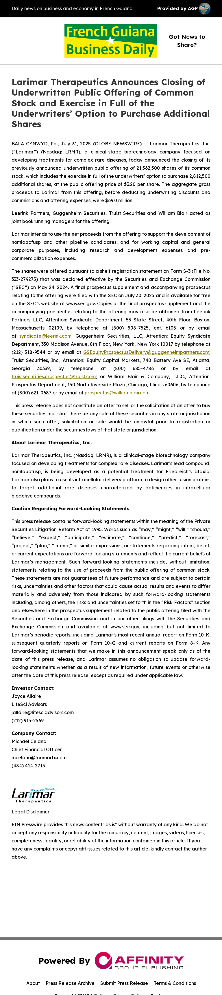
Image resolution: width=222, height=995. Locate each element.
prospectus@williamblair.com (117, 393)
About (33, 983)
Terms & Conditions (175, 983)
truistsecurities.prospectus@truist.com (54, 376)
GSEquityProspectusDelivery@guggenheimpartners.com (146, 352)
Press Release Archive (70, 983)
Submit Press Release (124, 983)
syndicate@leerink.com (45, 336)
